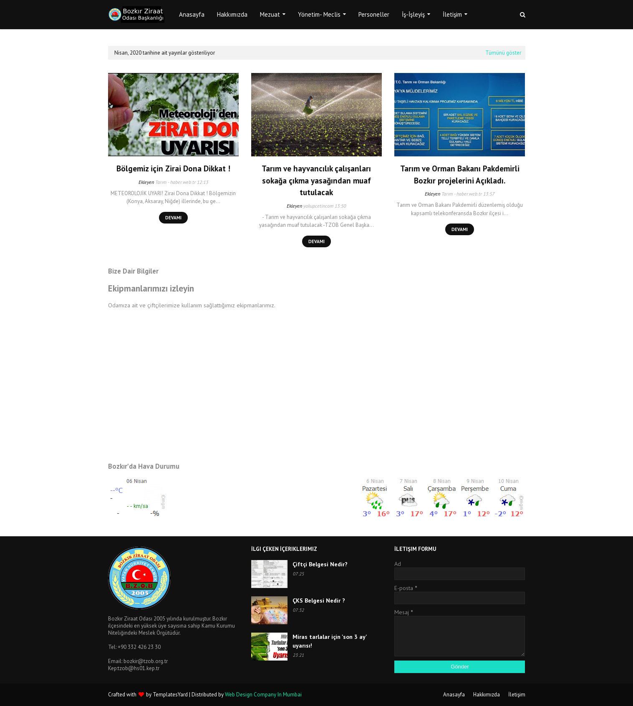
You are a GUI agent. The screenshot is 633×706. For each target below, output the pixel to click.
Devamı (173, 218)
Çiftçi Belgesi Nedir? (320, 564)
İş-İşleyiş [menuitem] (413, 14)
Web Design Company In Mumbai (263, 694)
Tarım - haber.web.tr (175, 182)
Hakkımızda (486, 694)
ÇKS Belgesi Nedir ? (319, 600)
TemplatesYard (170, 694)
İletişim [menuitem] (452, 14)
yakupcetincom (318, 206)
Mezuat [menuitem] (270, 14)
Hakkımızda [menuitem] (232, 14)
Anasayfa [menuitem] (191, 14)
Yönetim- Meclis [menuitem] (319, 14)
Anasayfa (454, 694)
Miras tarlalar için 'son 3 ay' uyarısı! (330, 641)
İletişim (516, 694)
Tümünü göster (503, 52)
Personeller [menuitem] (373, 14)
